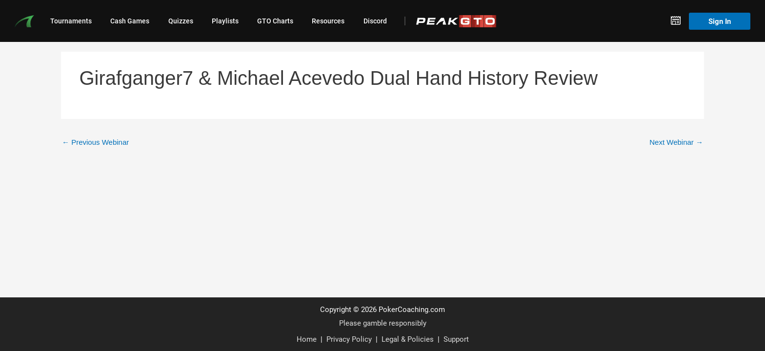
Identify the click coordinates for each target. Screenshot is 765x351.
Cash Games (129, 21)
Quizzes (180, 21)
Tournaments (71, 21)
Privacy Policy (349, 339)
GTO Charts (275, 21)
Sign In (719, 21)
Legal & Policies (408, 339)
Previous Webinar (95, 142)
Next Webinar (676, 142)
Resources (328, 21)
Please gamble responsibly (382, 323)
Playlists (225, 21)
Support (456, 339)
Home (307, 339)
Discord (375, 21)
